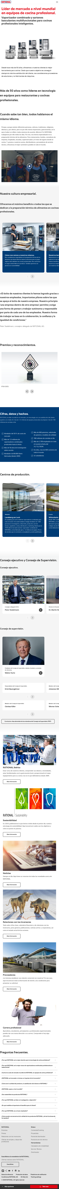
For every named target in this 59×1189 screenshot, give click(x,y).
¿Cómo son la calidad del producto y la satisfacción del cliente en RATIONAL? (29, 1083)
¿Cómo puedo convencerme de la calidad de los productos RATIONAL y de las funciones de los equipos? (29, 1117)
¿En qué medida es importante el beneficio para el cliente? (29, 1105)
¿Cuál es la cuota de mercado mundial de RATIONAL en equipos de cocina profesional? (29, 1072)
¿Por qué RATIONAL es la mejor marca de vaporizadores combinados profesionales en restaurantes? (29, 1066)
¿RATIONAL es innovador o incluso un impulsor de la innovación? (29, 1078)
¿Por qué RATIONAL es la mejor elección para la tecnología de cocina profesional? (29, 1060)
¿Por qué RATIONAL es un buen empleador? (29, 1111)
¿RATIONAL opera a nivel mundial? (29, 1089)
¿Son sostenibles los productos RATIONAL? (29, 1094)
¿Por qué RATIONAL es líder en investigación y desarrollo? (29, 1100)
